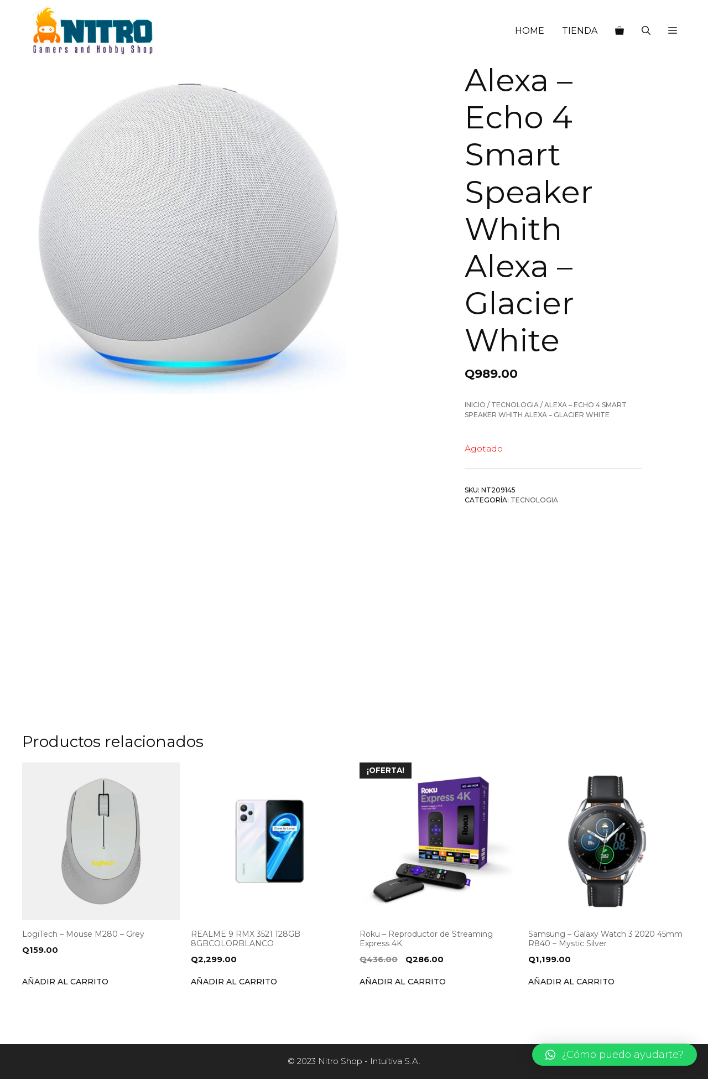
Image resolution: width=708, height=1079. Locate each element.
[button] (672, 31)
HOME (529, 30)
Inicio (475, 405)
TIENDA (579, 30)
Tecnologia (515, 405)
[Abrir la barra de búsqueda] (646, 31)
